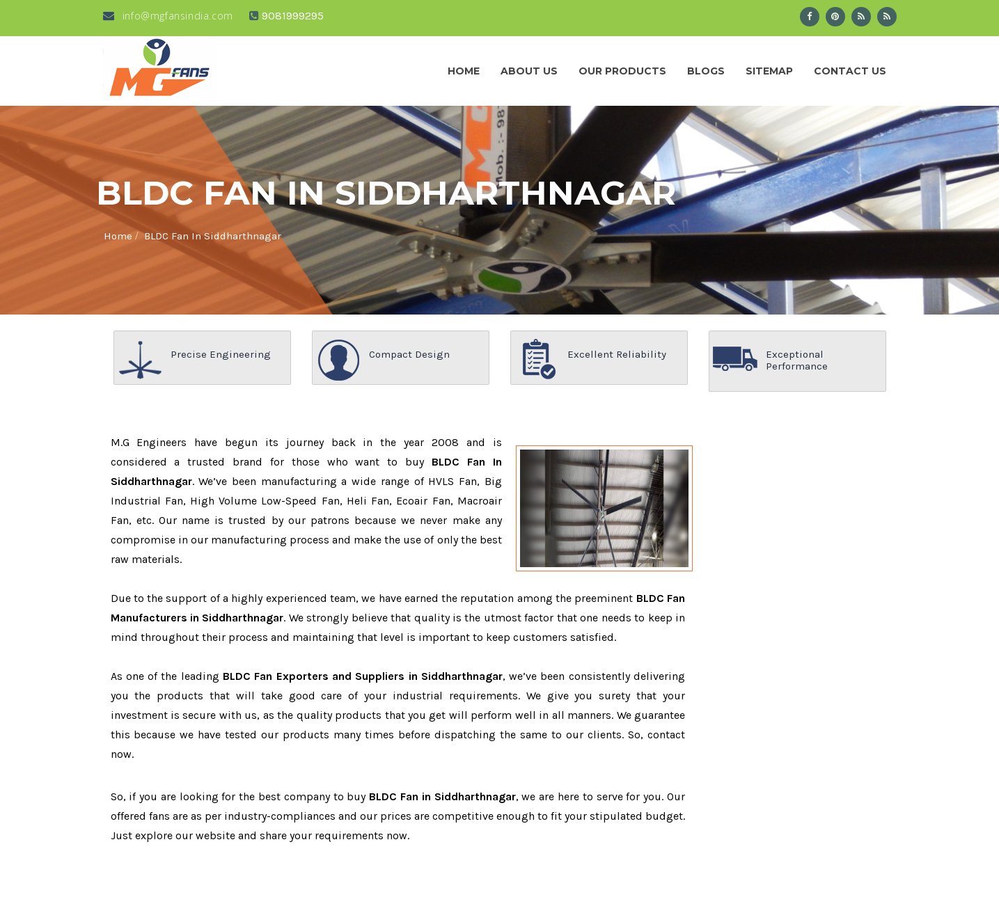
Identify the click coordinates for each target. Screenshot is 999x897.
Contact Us (850, 71)
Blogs (706, 71)
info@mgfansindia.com (168, 15)
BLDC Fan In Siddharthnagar (212, 236)
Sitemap (769, 71)
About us (529, 71)
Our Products (622, 71)
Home (464, 71)
